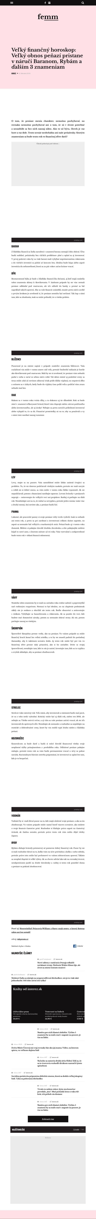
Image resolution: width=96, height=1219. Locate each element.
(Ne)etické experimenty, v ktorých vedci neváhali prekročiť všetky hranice (58, 1015)
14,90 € (48, 1019)
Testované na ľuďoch (54, 1012)
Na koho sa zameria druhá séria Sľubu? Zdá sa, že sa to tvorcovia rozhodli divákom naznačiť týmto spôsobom (59, 1063)
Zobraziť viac (48, 1119)
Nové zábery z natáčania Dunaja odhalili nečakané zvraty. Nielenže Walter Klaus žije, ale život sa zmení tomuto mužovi (58, 965)
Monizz (13, 73)
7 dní (82, 1129)
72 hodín (76, 1129)
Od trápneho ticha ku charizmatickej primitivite (25, 1015)
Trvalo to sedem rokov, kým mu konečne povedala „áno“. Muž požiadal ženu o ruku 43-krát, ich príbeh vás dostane (58, 1091)
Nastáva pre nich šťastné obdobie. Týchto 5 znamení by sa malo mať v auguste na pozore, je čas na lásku (59, 1034)
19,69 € (16, 1019)
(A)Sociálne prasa (21, 1012)
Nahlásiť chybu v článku (20, 946)
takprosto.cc (22, 939)
